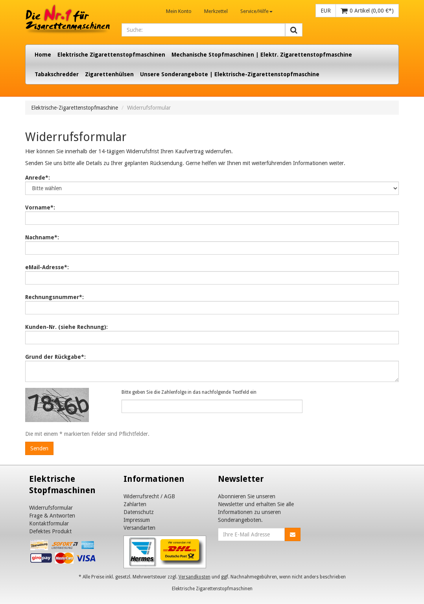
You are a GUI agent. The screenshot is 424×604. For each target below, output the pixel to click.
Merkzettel (216, 11)
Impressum (137, 520)
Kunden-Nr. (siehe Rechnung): (66, 327)
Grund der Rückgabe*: (55, 357)
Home (43, 54)
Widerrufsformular (51, 508)
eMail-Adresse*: (47, 267)
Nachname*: (42, 237)
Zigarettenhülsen (109, 74)
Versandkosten (194, 577)
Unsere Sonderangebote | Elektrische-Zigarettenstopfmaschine (229, 74)
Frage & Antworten (52, 515)
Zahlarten (135, 504)
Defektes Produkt (50, 531)
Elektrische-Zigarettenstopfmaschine (74, 108)
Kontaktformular (49, 523)
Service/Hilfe (256, 11)
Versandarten (139, 528)
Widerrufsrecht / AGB (149, 496)
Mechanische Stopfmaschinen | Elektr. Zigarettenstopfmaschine (261, 54)
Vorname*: (40, 207)
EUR (326, 10)
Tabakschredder (57, 74)
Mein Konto (179, 11)
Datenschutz (139, 512)
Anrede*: (37, 177)
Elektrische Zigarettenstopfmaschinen (111, 54)
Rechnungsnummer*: (54, 297)
